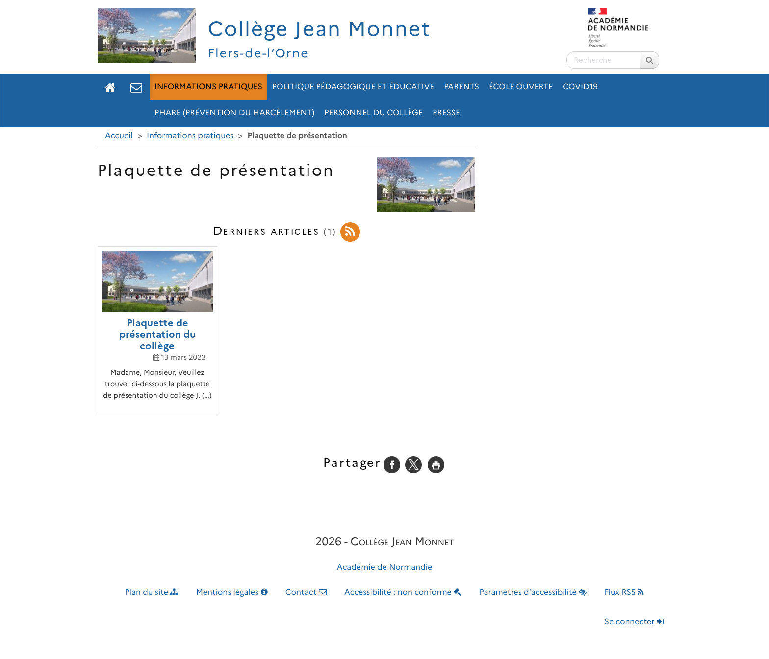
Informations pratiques (208, 87)
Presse (446, 113)
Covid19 (580, 87)
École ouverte (521, 87)
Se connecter (634, 622)
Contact (306, 592)
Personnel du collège (373, 113)
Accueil (119, 136)
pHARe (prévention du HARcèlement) (234, 113)
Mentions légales (232, 592)
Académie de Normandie (385, 567)
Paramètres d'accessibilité (533, 592)
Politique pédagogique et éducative (353, 87)
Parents (461, 87)
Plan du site (152, 592)
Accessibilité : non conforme (402, 592)
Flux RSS (624, 592)
